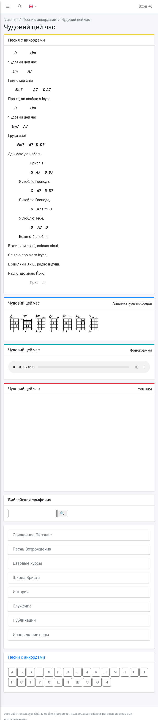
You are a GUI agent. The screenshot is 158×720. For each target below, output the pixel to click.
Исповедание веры (31, 634)
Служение (22, 606)
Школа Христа (26, 577)
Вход (146, 6)
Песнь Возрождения (32, 549)
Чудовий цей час (75, 19)
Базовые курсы (27, 563)
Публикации (24, 620)
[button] (8, 6)
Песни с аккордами (39, 19)
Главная (11, 19)
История (21, 592)
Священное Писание (32, 535)
